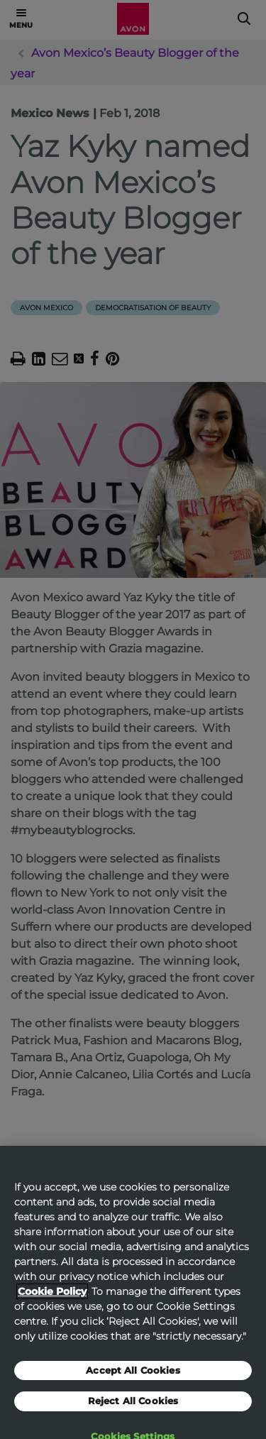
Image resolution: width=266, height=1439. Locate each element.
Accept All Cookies (132, 1380)
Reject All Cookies (133, 1410)
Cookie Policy (52, 1301)
